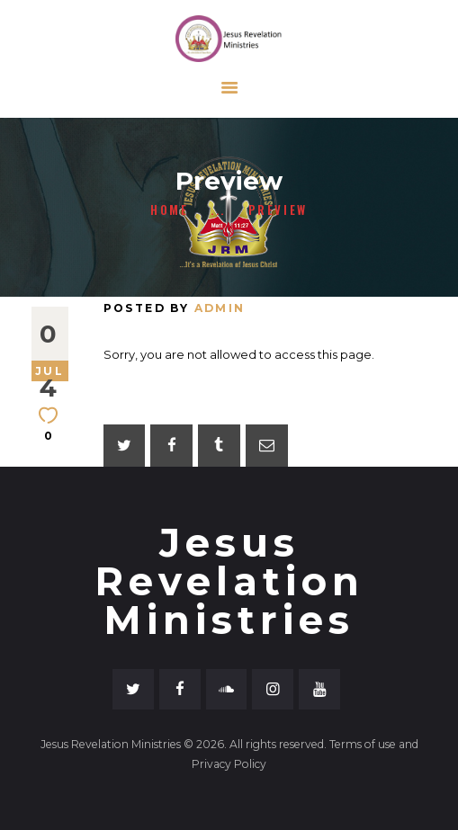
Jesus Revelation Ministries (229, 581)
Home (169, 210)
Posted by (174, 308)
